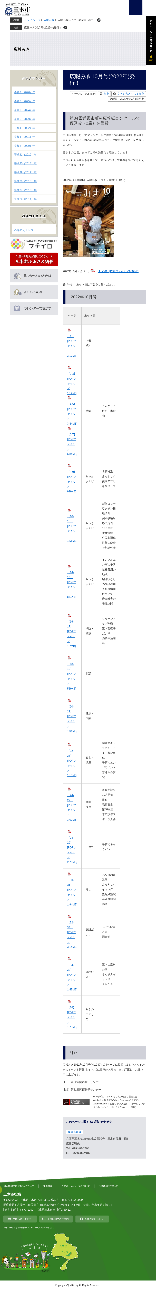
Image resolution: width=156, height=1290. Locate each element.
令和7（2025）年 (24, 101)
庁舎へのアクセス (22, 1219)
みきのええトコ (34, 216)
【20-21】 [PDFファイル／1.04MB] (72, 718)
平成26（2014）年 (25, 199)
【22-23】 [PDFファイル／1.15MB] (72, 763)
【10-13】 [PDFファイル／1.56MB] (72, 528)
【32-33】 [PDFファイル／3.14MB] (72, 934)
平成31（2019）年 (25, 154)
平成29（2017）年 (25, 172)
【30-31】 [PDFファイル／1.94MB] (72, 892)
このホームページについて (75, 1186)
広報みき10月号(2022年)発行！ (43, 27)
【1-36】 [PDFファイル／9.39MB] (118, 271)
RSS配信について (108, 1186)
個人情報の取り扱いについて (18, 1186)
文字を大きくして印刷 (130, 93)
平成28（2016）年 (25, 181)
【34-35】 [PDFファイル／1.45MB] (72, 977)
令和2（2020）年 (24, 145)
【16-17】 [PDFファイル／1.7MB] (71, 633)
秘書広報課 (74, 1132)
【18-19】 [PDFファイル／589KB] (71, 676)
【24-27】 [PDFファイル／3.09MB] (72, 807)
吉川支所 (10, 1209)
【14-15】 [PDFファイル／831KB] (71, 584)
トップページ (32, 19)
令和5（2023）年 (24, 119)
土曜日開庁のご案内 (58, 1219)
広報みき (48, 19)
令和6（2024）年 (24, 110)
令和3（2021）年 (24, 136)
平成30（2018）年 (25, 163)
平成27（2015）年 (25, 190)
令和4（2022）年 (24, 128)
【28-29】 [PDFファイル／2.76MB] (72, 850)
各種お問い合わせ (94, 1219)
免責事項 (48, 1186)
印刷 (106, 93)
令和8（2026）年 (24, 92)
